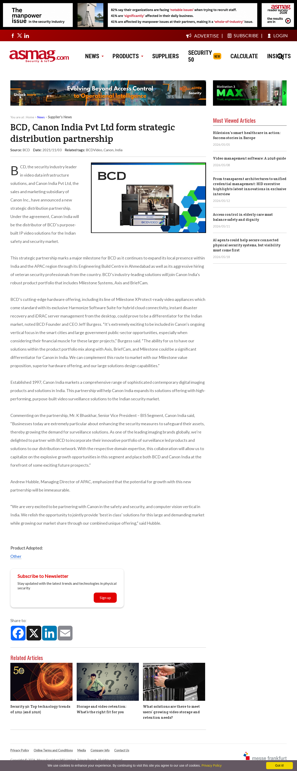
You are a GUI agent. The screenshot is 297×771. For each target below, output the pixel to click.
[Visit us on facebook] (12, 35)
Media (81, 750)
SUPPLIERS (165, 56)
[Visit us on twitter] (20, 35)
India (118, 150)
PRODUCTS (128, 56)
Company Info (100, 750)
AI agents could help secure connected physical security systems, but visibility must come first (246, 245)
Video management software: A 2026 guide (249, 158)
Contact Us (121, 750)
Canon (109, 150)
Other (15, 556)
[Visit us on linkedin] (26, 35)
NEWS (94, 56)
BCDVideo (94, 150)
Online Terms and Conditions (53, 750)
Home (30, 117)
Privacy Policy (19, 750)
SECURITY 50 (200, 56)
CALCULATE (244, 56)
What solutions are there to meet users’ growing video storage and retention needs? (171, 712)
